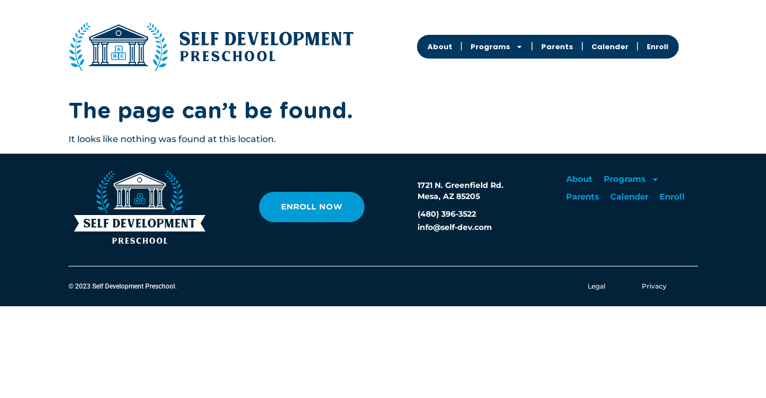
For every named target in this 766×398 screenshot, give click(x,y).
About (439, 46)
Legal (596, 286)
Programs (497, 46)
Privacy (654, 286)
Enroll (657, 46)
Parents (557, 46)
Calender (609, 46)
